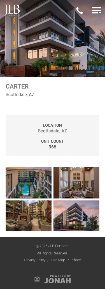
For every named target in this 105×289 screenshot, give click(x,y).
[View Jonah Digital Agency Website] (57, 278)
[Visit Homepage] (12, 10)
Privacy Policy (34, 260)
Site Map (59, 260)
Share (76, 260)
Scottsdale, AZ (52, 131)
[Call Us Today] (79, 10)
